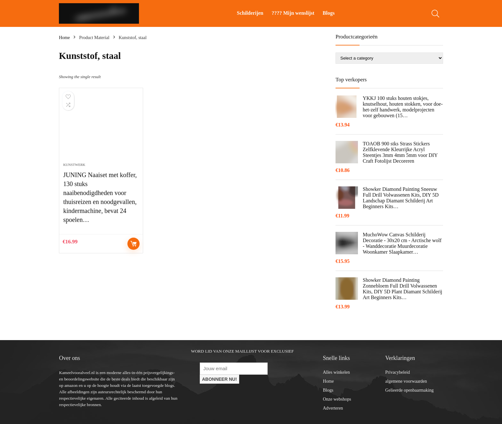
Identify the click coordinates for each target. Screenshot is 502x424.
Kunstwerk (74, 165)
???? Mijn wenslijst (293, 13)
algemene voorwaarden (406, 381)
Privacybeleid (397, 372)
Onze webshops (337, 399)
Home (64, 37)
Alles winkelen (336, 372)
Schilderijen (250, 13)
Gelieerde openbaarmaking (409, 390)
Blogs (329, 13)
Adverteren (333, 408)
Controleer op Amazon (133, 244)
